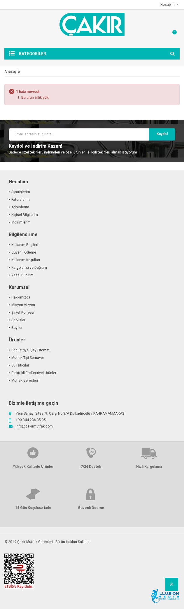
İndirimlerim (21, 222)
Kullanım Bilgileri (24, 245)
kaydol (162, 134)
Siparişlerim (20, 192)
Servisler (18, 320)
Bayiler (16, 328)
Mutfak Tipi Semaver (27, 358)
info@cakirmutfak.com (34, 426)
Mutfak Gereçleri (24, 380)
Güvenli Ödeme (23, 252)
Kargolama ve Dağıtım (29, 268)
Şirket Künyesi (22, 312)
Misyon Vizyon (23, 305)
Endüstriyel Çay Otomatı (30, 350)
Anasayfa (12, 71)
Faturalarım (20, 200)
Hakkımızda (20, 297)
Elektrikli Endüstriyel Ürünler (33, 373)
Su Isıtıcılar (20, 365)
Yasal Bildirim (22, 275)
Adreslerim (20, 207)
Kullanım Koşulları (25, 260)
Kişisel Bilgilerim (24, 215)
